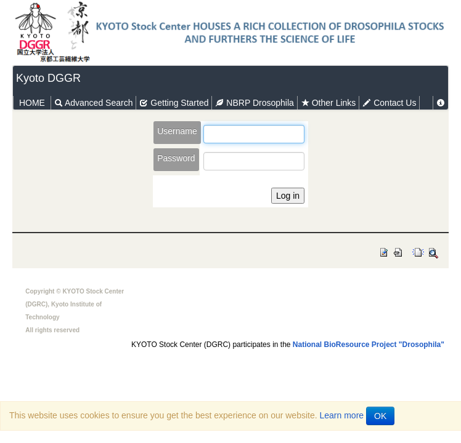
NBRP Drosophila (254, 103)
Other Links (328, 103)
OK (380, 416)
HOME (32, 103)
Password (176, 158)
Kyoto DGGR (48, 78)
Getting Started (173, 103)
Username (177, 131)
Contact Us (389, 103)
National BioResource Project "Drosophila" (368, 344)
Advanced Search (93, 103)
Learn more (342, 415)
